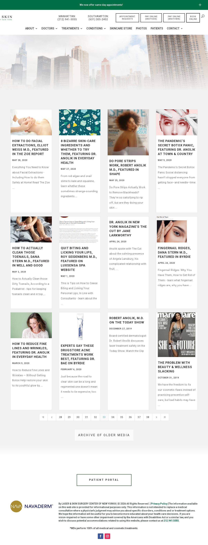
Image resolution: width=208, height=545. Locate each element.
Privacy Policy (159, 505)
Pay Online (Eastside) (151, 18)
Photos (141, 28)
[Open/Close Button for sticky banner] (200, 4)
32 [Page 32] (95, 417)
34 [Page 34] (112, 417)
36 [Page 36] (130, 417)
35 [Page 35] (121, 417)
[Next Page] (156, 417)
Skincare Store (121, 28)
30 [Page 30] (78, 417)
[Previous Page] (52, 417)
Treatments (70, 28)
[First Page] (43, 417)
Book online (193, 18)
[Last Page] (164, 417)
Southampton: (98, 18)
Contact (173, 28)
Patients (157, 28)
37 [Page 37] (139, 417)
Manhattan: (67, 18)
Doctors (47, 28)
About (29, 28)
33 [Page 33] (104, 417)
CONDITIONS (94, 28)
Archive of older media (104, 435)
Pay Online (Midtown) (174, 18)
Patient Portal (104, 480)
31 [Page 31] (86, 417)
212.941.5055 (171, 521)
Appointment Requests (127, 18)
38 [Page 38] (147, 417)
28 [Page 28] (60, 417)
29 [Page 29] (69, 417)
